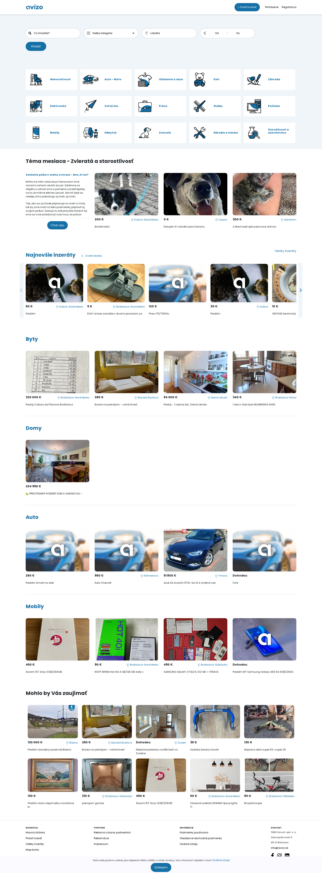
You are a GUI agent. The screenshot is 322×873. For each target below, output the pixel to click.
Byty (32, 339)
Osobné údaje (221, 860)
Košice (262, 306)
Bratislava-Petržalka (280, 796)
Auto (32, 517)
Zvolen (180, 742)
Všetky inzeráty (285, 251)
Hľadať (36, 46)
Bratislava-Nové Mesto (129, 306)
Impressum (101, 844)
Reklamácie (101, 838)
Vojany (221, 219)
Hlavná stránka (35, 832)
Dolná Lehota (217, 397)
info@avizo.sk (279, 848)
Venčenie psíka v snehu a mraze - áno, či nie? (57, 174)
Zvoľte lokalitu (91, 255)
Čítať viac (57, 225)
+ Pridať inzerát (247, 7)
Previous (22, 290)
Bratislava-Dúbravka (212, 664)
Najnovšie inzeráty (51, 255)
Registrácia (289, 7)
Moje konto (32, 849)
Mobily (35, 606)
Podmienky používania (194, 832)
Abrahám (288, 219)
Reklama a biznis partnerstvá (112, 832)
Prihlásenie (271, 7)
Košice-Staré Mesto (144, 219)
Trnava (221, 575)
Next (300, 290)
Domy (34, 428)
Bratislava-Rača (284, 397)
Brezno (72, 742)
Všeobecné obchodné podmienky (201, 838)
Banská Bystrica (146, 397)
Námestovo (149, 575)
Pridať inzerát (34, 838)
